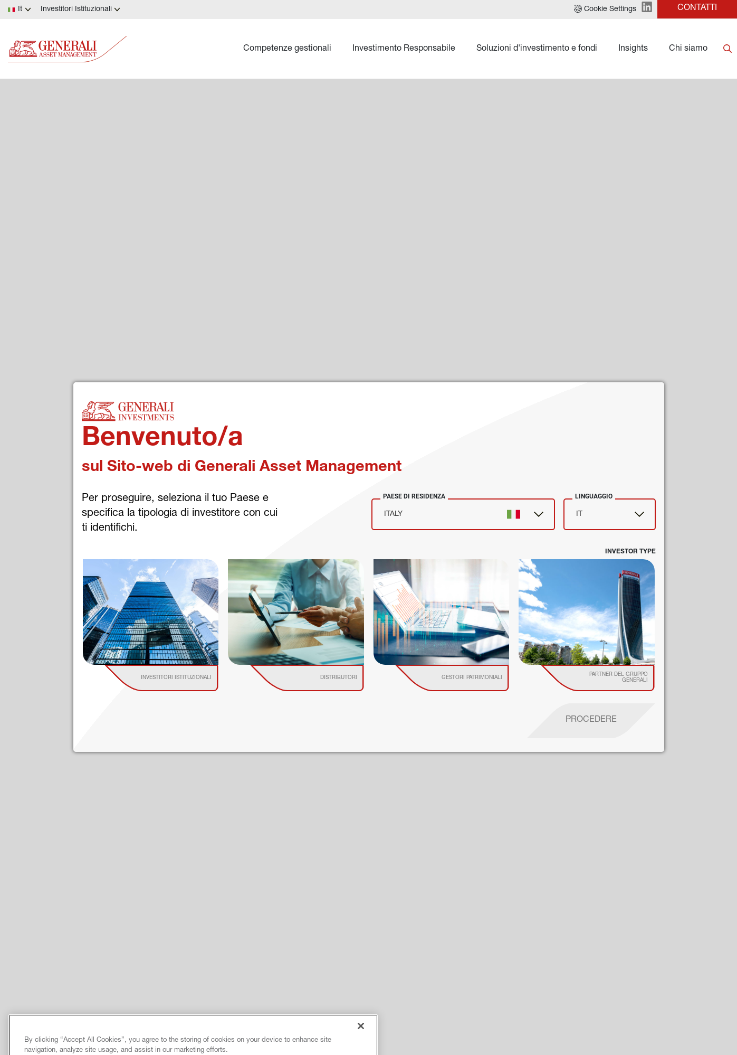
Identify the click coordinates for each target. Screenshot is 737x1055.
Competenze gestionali (287, 49)
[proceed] (591, 720)
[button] (605, 9)
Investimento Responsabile (403, 49)
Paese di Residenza (414, 496)
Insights (633, 49)
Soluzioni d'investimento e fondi (536, 49)
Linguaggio (593, 496)
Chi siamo (688, 49)
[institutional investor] (176, 678)
